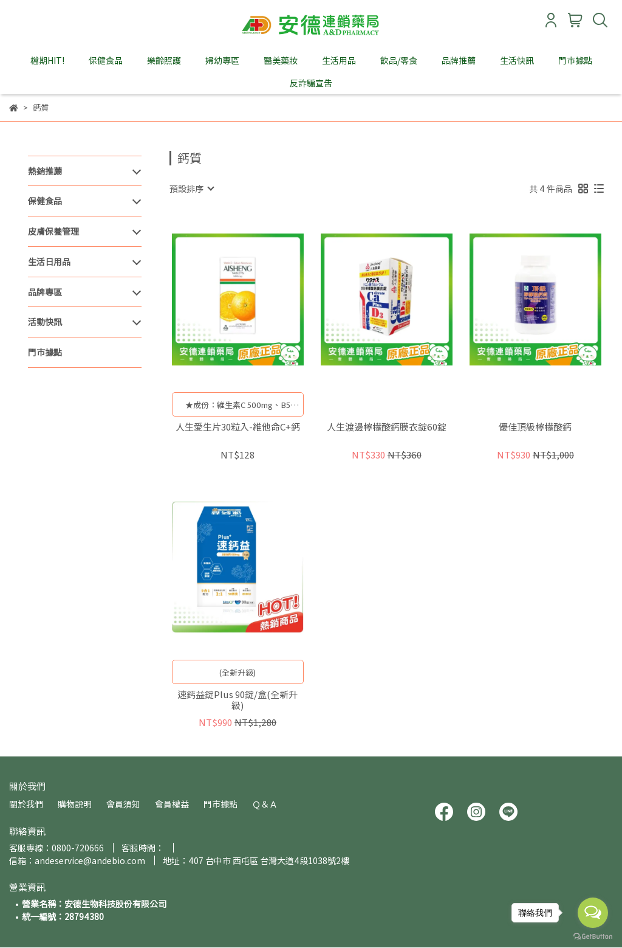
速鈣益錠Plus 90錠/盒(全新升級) (237, 700)
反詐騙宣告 (311, 83)
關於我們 (26, 804)
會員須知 (123, 804)
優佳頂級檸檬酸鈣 (535, 427)
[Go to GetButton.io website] (592, 935)
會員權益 (172, 804)
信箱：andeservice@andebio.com (77, 860)
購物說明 (75, 804)
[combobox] (191, 188)
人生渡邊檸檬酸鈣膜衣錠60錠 (386, 427)
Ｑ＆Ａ (265, 804)
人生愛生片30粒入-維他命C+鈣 (238, 427)
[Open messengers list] (593, 913)
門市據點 (575, 60)
